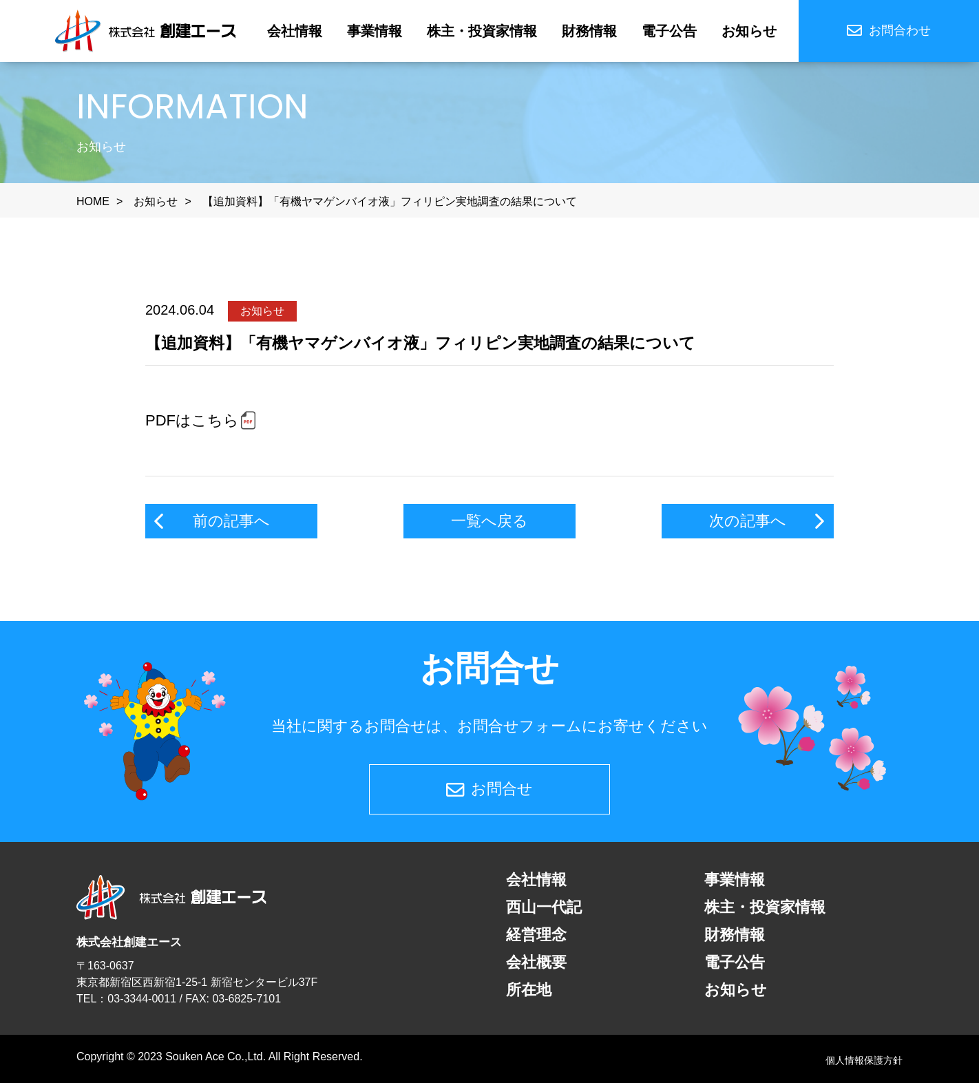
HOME (92, 201)
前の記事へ (231, 520)
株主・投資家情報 (482, 31)
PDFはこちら (192, 420)
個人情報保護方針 (864, 1060)
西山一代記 (544, 907)
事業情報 (374, 31)
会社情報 (294, 31)
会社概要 (536, 962)
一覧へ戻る (489, 520)
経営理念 (536, 934)
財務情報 (589, 31)
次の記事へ (747, 520)
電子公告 (669, 31)
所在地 (528, 989)
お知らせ (749, 31)
